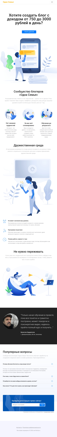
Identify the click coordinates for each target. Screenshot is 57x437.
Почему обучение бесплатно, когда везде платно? (17, 364)
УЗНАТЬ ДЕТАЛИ (29, 32)
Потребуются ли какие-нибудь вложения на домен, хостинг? (20, 381)
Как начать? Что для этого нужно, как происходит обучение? (20, 386)
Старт (42, 404)
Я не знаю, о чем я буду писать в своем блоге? (16, 376)
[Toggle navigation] (52, 2)
